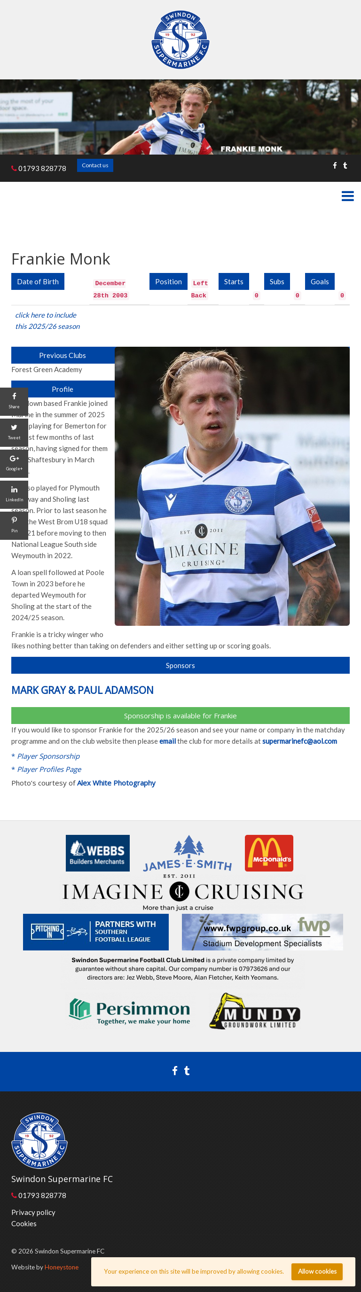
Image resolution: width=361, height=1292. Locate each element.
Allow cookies (317, 1271)
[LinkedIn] (14, 495)
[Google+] (14, 464)
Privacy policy (33, 1212)
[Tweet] (14, 433)
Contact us (95, 165)
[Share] (14, 402)
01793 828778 (38, 168)
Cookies (24, 1223)
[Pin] (14, 526)
